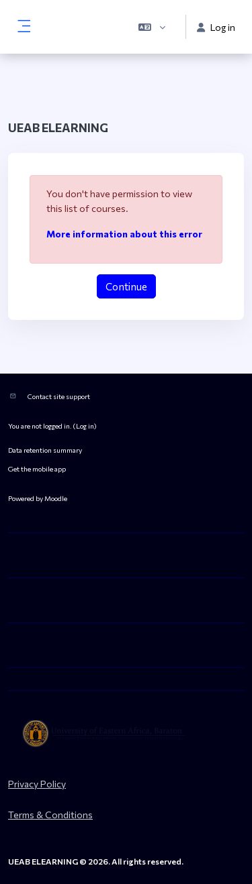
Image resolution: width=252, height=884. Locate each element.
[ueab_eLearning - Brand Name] (126, 734)
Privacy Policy (37, 783)
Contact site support (59, 396)
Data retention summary (45, 449)
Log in (85, 425)
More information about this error (124, 233)
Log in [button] (216, 27)
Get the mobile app (37, 468)
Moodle (55, 498)
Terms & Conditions (50, 814)
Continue (126, 286)
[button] (152, 27)
